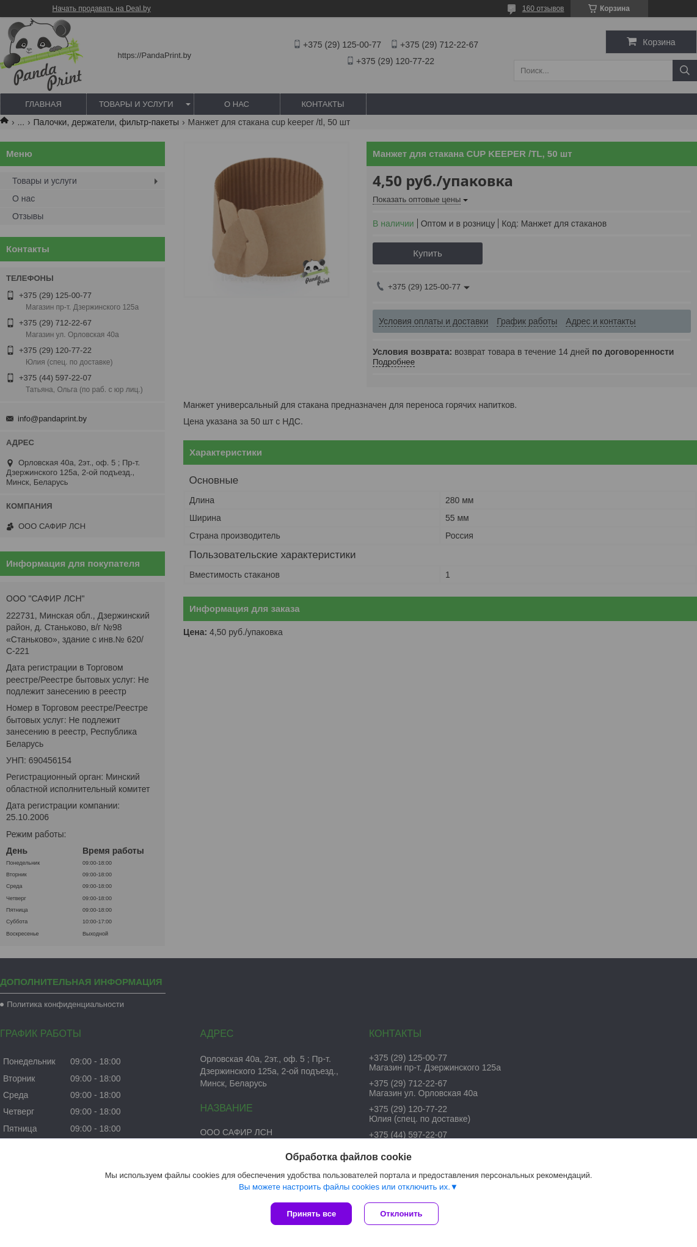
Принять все (311, 1213)
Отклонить (401, 1213)
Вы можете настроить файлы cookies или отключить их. (344, 1186)
